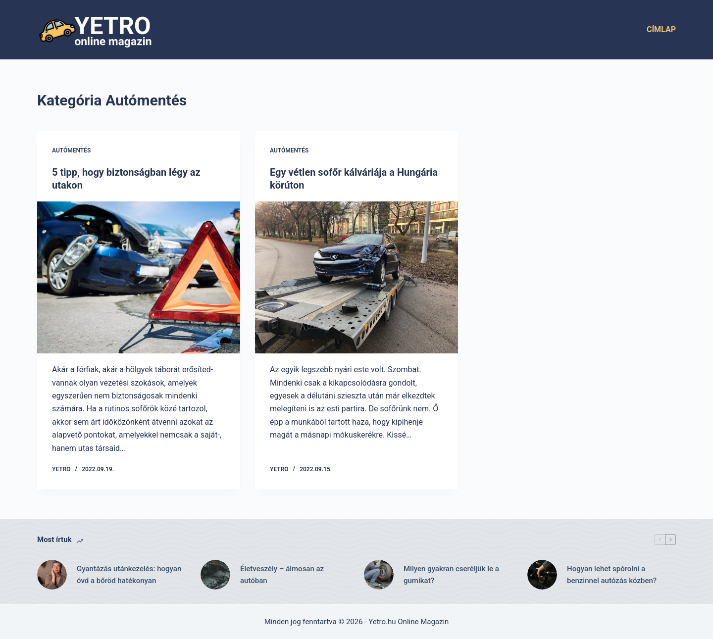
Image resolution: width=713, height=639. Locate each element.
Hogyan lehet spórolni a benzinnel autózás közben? (612, 575)
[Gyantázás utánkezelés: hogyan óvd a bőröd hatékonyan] (52, 575)
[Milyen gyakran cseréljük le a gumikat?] (379, 575)
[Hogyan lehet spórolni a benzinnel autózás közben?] (542, 575)
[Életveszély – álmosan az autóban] (215, 575)
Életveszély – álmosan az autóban (282, 575)
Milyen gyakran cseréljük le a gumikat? (451, 575)
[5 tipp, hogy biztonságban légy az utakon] (138, 277)
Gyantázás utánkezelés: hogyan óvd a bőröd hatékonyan (129, 575)
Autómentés (71, 150)
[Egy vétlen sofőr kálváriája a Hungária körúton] (356, 277)
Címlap (661, 29)
